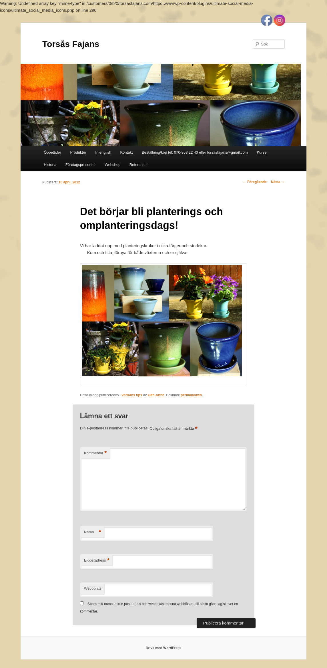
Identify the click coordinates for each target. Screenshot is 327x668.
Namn (92, 532)
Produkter (78, 152)
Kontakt (126, 152)
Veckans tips (131, 395)
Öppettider (52, 152)
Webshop (113, 164)
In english (103, 152)
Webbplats (92, 588)
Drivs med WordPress (164, 648)
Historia (50, 164)
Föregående (255, 182)
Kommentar (95, 453)
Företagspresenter (80, 164)
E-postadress (96, 560)
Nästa (278, 182)
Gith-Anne (156, 395)
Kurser (262, 152)
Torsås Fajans (70, 44)
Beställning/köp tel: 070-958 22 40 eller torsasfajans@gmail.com (195, 152)
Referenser (138, 164)
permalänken (191, 395)
